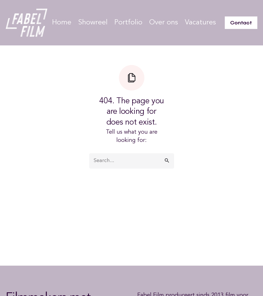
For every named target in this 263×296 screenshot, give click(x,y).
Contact (241, 22)
